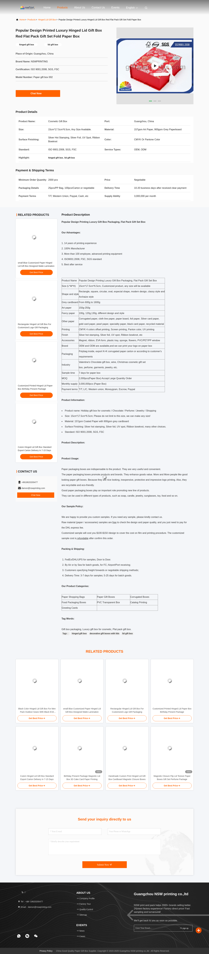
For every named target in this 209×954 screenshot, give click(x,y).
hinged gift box (79, 633)
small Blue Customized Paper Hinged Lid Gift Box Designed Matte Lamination (82, 710)
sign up (184, 928)
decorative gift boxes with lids (104, 633)
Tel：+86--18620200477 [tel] (30, 901)
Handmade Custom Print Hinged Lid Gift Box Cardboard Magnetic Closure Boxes (127, 777)
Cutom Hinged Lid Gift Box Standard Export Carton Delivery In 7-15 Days (37, 777)
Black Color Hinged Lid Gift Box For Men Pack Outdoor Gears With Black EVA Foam (37, 710)
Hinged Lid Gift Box (47, 19)
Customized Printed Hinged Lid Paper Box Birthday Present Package (172, 710)
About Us (79, 7)
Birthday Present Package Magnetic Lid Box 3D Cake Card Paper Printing (82, 777)
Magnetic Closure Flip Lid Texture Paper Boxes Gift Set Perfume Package (172, 777)
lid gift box (127, 633)
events (115, 7)
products (31, 19)
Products (62, 7)
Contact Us (98, 7)
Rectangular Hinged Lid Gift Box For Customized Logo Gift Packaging (127, 710)
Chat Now (38, 93)
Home (47, 7)
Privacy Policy (46, 951)
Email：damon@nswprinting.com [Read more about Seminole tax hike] (34, 907)
